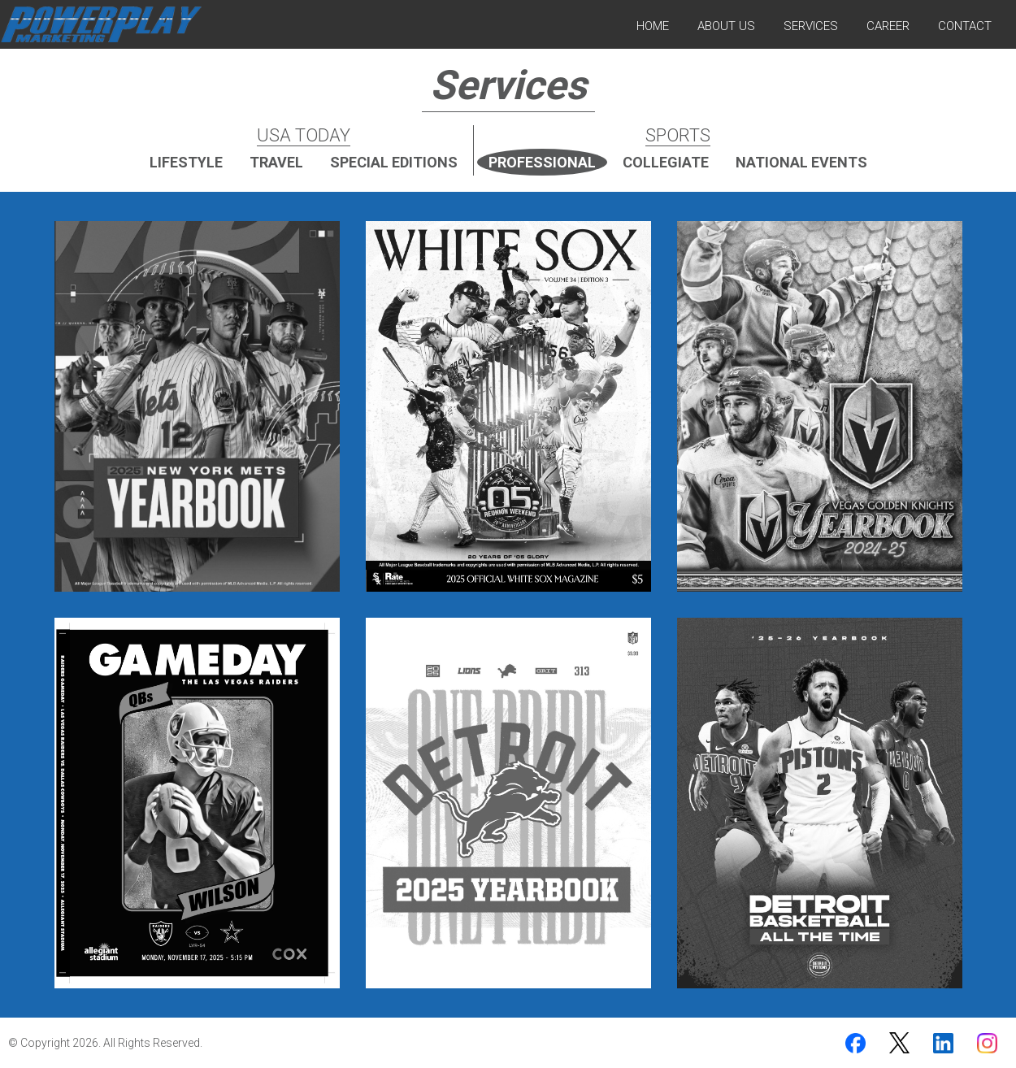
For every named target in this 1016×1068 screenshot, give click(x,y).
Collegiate (666, 162)
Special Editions (394, 162)
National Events (801, 162)
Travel (276, 162)
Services (811, 26)
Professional (542, 162)
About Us (726, 26)
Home (652, 26)
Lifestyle (186, 162)
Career (888, 26)
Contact (965, 26)
